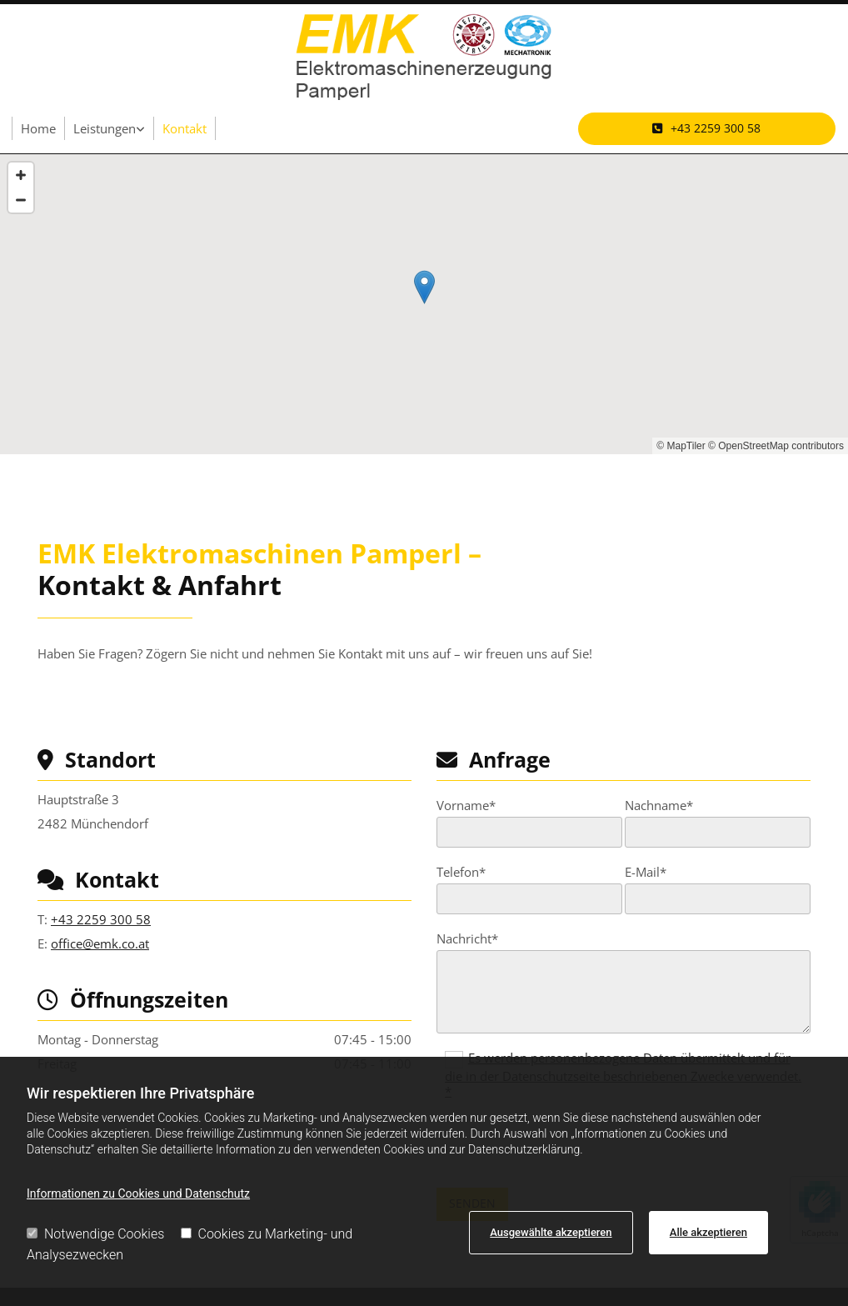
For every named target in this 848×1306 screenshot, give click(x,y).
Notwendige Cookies (95, 1234)
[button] (707, 128)
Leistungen (104, 128)
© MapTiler (680, 446)
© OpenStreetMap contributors (776, 446)
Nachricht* (467, 938)
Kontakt (184, 128)
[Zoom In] (20, 175)
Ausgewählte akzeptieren (550, 1232)
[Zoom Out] (20, 200)
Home (38, 128)
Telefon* (461, 871)
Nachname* (659, 805)
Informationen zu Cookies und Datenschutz (138, 1193)
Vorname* (466, 805)
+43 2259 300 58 (101, 919)
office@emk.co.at (100, 943)
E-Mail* (645, 871)
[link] (109, 128)
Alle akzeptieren (708, 1232)
